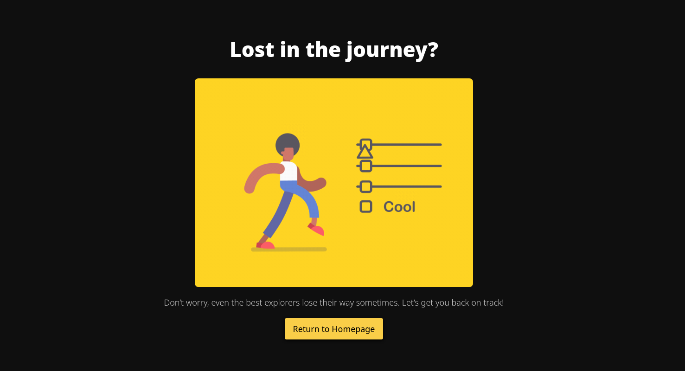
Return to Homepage (334, 328)
